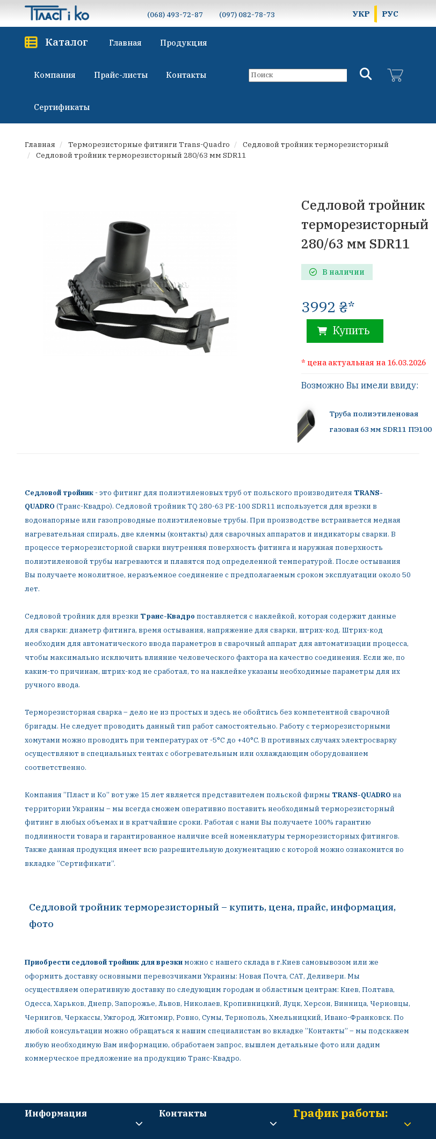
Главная (125, 43)
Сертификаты (62, 107)
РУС (390, 14)
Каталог (66, 41)
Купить (343, 330)
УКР (361, 14)
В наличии (337, 272)
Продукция (183, 43)
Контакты (186, 75)
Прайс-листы (121, 75)
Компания (55, 75)
